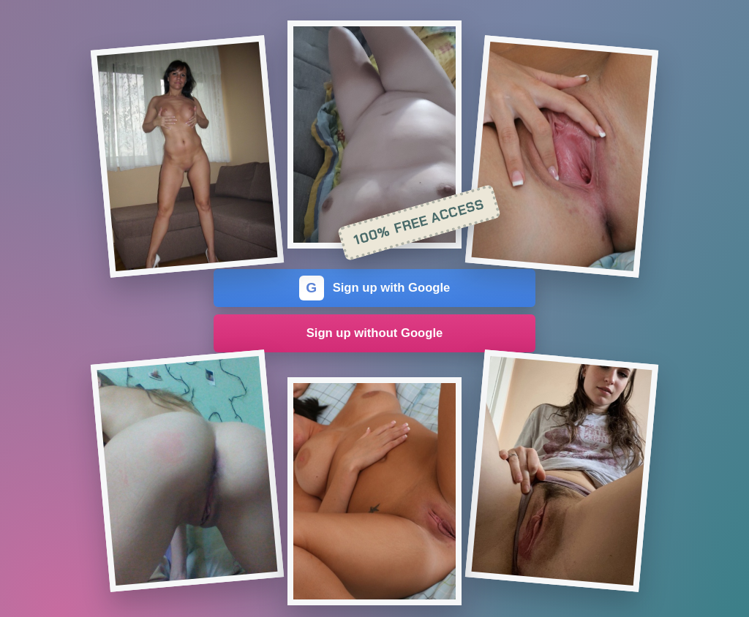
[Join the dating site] (187, 156)
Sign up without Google (374, 333)
